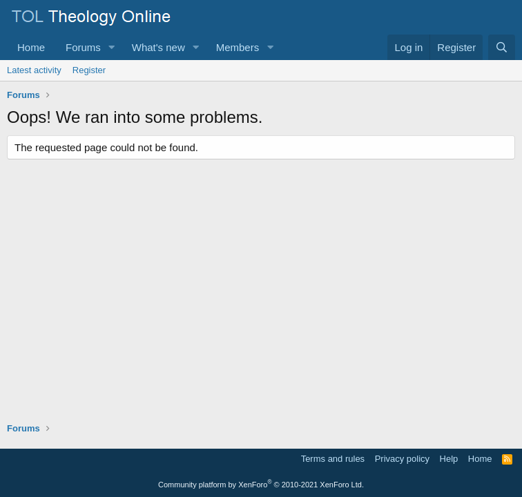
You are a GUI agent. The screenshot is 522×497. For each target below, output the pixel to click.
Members (238, 47)
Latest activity (34, 70)
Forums (83, 47)
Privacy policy (402, 459)
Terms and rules (333, 459)
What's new (158, 47)
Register (89, 70)
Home (31, 47)
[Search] (501, 47)
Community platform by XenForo (261, 484)
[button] (112, 47)
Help (449, 459)
